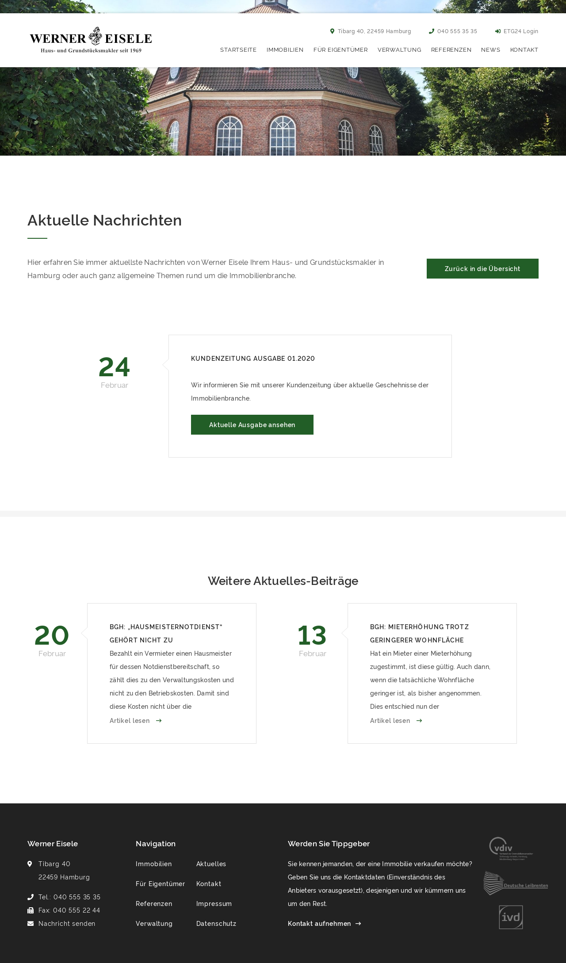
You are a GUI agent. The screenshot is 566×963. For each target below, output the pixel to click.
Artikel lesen (131, 720)
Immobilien (285, 49)
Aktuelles (211, 863)
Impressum (214, 903)
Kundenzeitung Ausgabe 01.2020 (253, 358)
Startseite (238, 49)
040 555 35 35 (453, 30)
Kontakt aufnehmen (319, 923)
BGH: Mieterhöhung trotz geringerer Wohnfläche (419, 633)
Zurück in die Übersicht (482, 268)
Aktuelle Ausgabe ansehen (252, 424)
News (490, 49)
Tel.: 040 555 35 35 (69, 896)
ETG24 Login (517, 30)
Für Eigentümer (341, 49)
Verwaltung (399, 49)
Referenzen (451, 49)
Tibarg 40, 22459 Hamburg (370, 30)
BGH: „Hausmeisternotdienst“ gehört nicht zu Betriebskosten (166, 634)
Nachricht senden (67, 923)
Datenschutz (216, 923)
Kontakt (524, 49)
